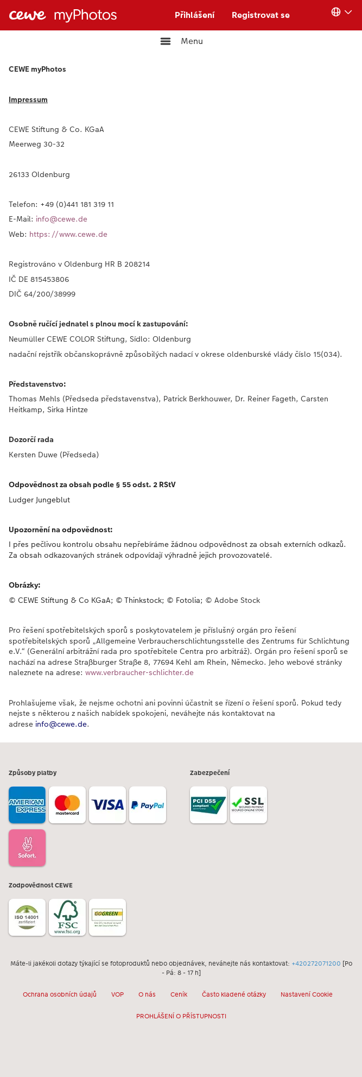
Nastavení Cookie (307, 994)
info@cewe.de (61, 218)
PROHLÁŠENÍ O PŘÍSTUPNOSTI (181, 1016)
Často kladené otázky (234, 994)
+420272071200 (316, 963)
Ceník (178, 994)
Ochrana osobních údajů (60, 994)
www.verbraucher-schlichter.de (139, 672)
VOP (117, 994)
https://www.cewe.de (70, 234)
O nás (147, 994)
